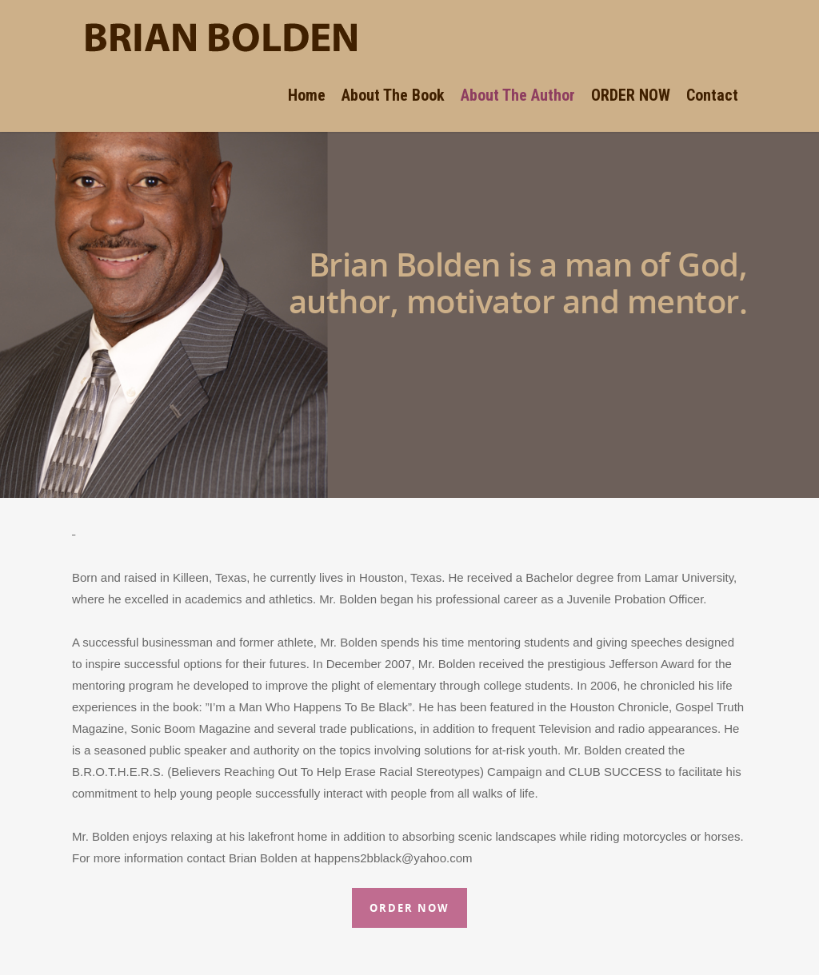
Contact (712, 95)
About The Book (393, 95)
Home (307, 95)
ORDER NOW (630, 95)
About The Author (518, 95)
